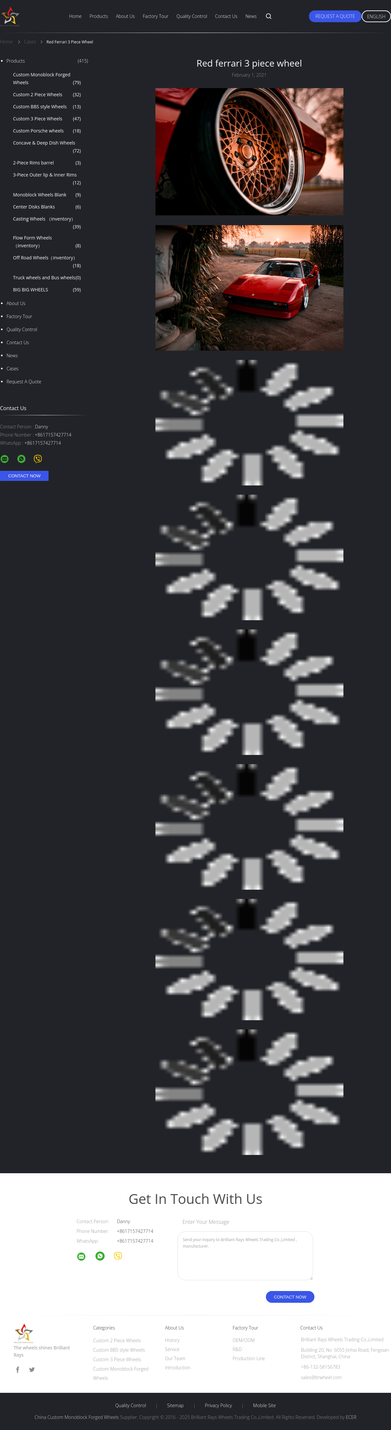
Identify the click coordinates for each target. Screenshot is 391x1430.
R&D (237, 1349)
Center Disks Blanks (47, 207)
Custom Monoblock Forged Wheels (47, 78)
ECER (351, 1417)
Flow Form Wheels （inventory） (47, 242)
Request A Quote (335, 16)
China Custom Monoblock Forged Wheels (77, 1417)
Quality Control (191, 16)
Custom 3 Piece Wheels (47, 119)
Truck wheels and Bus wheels (47, 278)
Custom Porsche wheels (47, 131)
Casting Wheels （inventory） (47, 223)
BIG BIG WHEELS (47, 290)
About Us (125, 16)
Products (99, 16)
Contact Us (226, 16)
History (172, 1340)
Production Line (249, 1358)
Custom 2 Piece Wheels (47, 95)
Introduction (177, 1367)
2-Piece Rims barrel (47, 163)
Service (172, 1349)
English (376, 16)
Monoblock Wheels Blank (47, 195)
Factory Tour (155, 16)
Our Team (175, 1358)
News (250, 16)
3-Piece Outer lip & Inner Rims (47, 179)
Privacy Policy (218, 1405)
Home (75, 16)
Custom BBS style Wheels (47, 107)
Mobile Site (264, 1405)
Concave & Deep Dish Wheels (47, 147)
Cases (13, 368)
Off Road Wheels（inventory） (47, 261)
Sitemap (175, 1405)
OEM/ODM (244, 1340)
